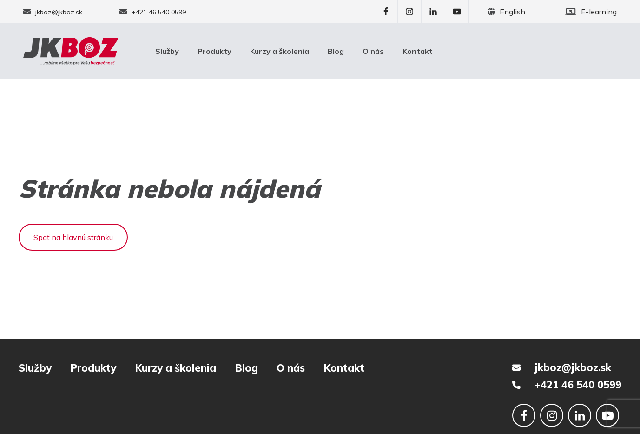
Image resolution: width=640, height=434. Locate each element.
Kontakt (417, 51)
